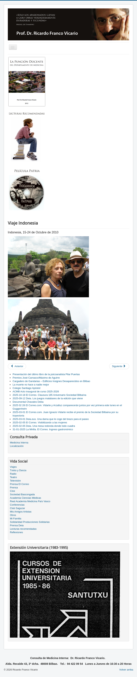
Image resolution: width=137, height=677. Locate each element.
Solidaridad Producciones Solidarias (30, 522)
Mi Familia (15, 518)
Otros (13, 515)
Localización (17, 446)
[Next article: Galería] (119, 366)
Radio (13, 473)
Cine (12, 491)
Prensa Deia (17, 525)
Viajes (13, 466)
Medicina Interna (19, 442)
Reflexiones (16, 532)
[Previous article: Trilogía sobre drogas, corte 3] (17, 366)
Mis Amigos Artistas (20, 511)
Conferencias (17, 504)
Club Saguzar (17, 508)
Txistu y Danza (18, 470)
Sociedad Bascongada (22, 494)
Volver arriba (126, 669)
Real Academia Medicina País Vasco (30, 501)
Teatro (13, 477)
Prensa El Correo (19, 484)
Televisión (15, 480)
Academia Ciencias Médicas (25, 497)
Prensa (14, 487)
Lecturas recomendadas (23, 528)
